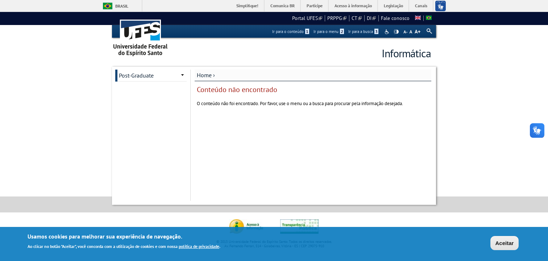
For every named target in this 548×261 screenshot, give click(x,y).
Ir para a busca (363, 31)
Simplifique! (247, 5)
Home (204, 75)
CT (357, 18)
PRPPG (336, 18)
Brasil (121, 6)
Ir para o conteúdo (290, 31)
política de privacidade (199, 246)
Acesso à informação (353, 5)
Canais (421, 5)
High (396, 31)
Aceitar (504, 244)
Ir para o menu (329, 31)
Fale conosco (395, 18)
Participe (315, 5)
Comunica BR (282, 5)
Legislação (393, 5)
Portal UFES (307, 18)
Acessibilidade (387, 31)
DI (371, 18)
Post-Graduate (136, 75)
